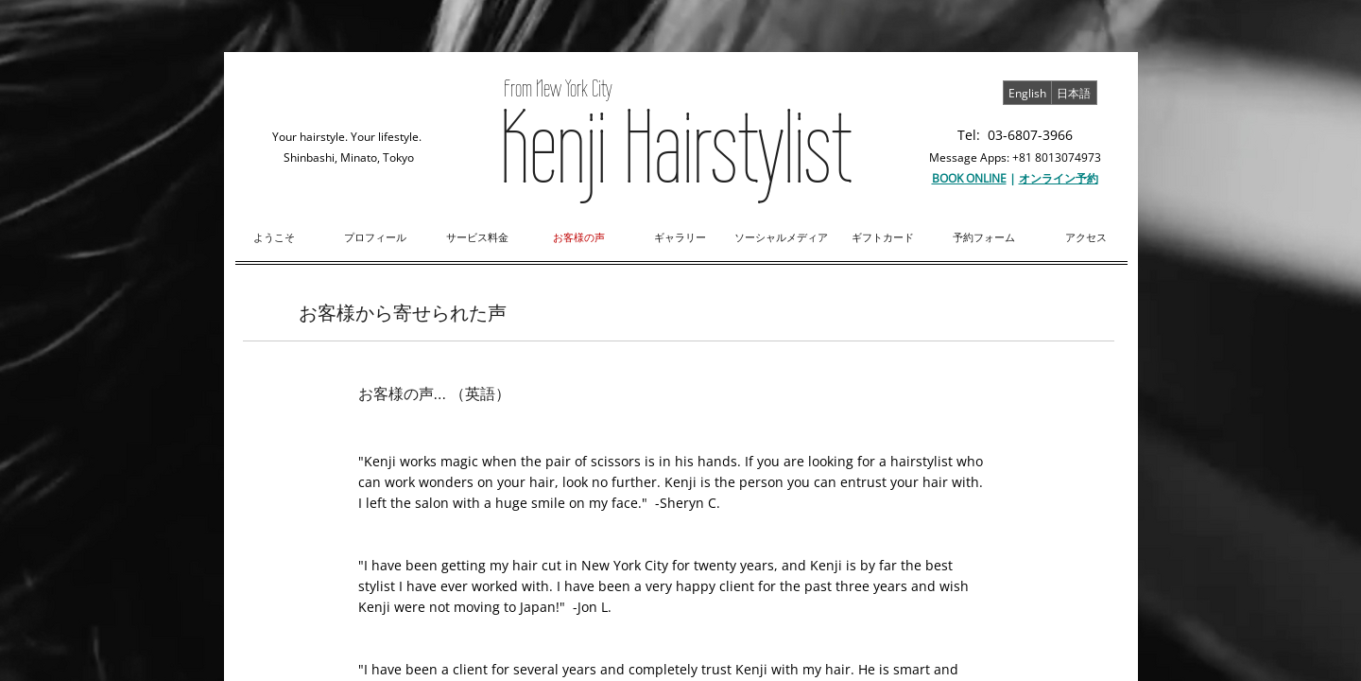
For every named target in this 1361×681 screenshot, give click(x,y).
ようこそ (274, 237)
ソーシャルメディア (781, 237)
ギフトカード (883, 237)
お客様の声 (579, 237)
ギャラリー (680, 237)
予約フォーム (984, 237)
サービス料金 (477, 237)
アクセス (1086, 237)
